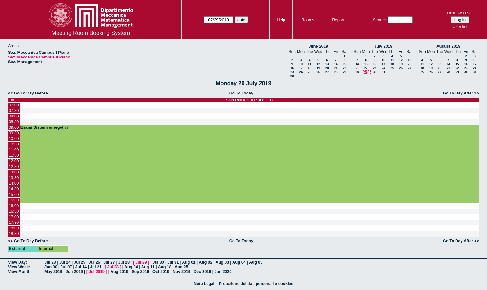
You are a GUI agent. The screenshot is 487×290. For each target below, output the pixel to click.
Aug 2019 (120, 271)
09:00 (14, 127)
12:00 (14, 161)
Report (338, 19)
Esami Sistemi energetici (44, 127)
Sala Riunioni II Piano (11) (249, 100)
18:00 (14, 228)
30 (292, 76)
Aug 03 (222, 262)
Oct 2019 (160, 271)
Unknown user (460, 13)
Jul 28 (124, 262)
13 (327, 64)
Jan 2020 (222, 271)
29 (344, 72)
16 (292, 68)
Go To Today (241, 93)
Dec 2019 (202, 271)
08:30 (14, 121)
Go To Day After (458, 93)
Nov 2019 (181, 271)
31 (383, 72)
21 (335, 68)
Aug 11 (148, 267)
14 (335, 64)
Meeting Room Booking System (91, 33)
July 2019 (383, 46)
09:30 (14, 133)
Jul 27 (109, 262)
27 (327, 72)
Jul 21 (96, 267)
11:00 (14, 149)
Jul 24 (65, 262)
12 (318, 64)
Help (281, 19)
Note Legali (205, 283)
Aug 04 (239, 262)
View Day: (17, 262)
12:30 (14, 166)
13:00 (14, 172)
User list (460, 26)
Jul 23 (50, 262)
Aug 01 (188, 262)
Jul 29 (141, 262)
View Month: (20, 271)
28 (335, 72)
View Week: (19, 267)
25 (309, 72)
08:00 (14, 116)
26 (318, 72)
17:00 (14, 216)
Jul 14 (81, 267)
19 (318, 68)
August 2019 (448, 46)
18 (309, 68)
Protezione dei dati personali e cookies (256, 283)
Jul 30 (158, 262)
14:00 (14, 183)
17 (301, 68)
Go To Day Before (31, 93)
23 (292, 72)
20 (327, 68)
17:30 (14, 222)
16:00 (14, 205)
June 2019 (318, 46)
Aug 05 (255, 262)
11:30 (14, 155)
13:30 (14, 177)
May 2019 (53, 271)
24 (301, 72)
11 (309, 64)
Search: (380, 19)
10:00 (14, 138)
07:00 (14, 105)
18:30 (14, 233)
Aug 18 (164, 267)
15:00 (14, 194)
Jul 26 (94, 262)
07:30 (14, 110)
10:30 (14, 144)
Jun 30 (50, 267)
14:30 (14, 188)
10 (301, 64)
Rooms (308, 19)
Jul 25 (79, 262)
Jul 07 (66, 267)
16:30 (14, 211)
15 (344, 64)
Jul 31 (173, 262)
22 (344, 68)
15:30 (14, 200)
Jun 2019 (74, 271)
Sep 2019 (140, 271)
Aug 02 (205, 262)
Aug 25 (181, 267)
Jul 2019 (97, 271)
